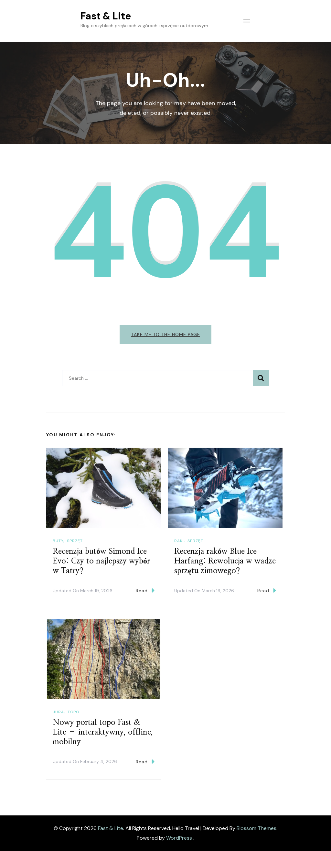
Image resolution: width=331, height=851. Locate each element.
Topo (73, 712)
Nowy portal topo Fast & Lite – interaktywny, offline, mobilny (103, 732)
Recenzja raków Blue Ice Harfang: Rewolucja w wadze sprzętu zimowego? (225, 561)
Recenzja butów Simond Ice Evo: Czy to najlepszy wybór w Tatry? (101, 561)
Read (145, 590)
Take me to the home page (165, 334)
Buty (58, 540)
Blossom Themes (256, 828)
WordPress (179, 838)
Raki (179, 540)
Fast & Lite (105, 16)
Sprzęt (75, 540)
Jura (58, 712)
